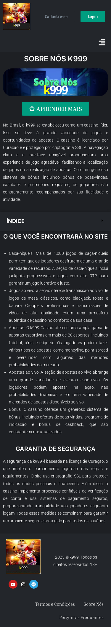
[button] (102, 42)
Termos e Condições (55, 604)
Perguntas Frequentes (81, 617)
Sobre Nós (94, 604)
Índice (16, 221)
